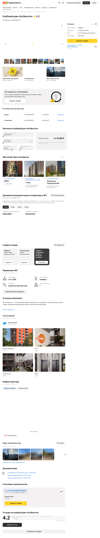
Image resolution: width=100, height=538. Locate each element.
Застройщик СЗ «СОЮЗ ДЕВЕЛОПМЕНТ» (74, 46)
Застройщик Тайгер (9, 178)
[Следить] (60, 443)
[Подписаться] (59, 245)
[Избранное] (59, 2)
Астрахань (6, 20)
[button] (62, 2)
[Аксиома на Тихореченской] (55, 169)
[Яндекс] (4, 3)
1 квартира (60, 114)
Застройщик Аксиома (52, 178)
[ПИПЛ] (12, 169)
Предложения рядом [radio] (9, 388)
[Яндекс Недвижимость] (13, 3)
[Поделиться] (92, 24)
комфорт (80, 28)
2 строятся (70, 48)
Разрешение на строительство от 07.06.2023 (21, 472)
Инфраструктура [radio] (23, 388)
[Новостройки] (7, 8)
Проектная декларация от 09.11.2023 (18, 478)
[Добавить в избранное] (95, 24)
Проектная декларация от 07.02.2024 (19, 475)
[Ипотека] (37, 8)
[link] (94, 2)
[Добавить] (42, 262)
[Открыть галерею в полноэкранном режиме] (62, 25)
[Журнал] (44, 8)
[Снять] (21, 8)
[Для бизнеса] (52, 8)
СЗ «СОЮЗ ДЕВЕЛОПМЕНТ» (16, 491)
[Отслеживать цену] (57, 195)
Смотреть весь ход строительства (13, 462)
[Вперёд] (62, 44)
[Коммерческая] (29, 8)
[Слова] (34, 169)
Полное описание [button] (9, 309)
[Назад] (6, 44)
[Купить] (15, 8)
